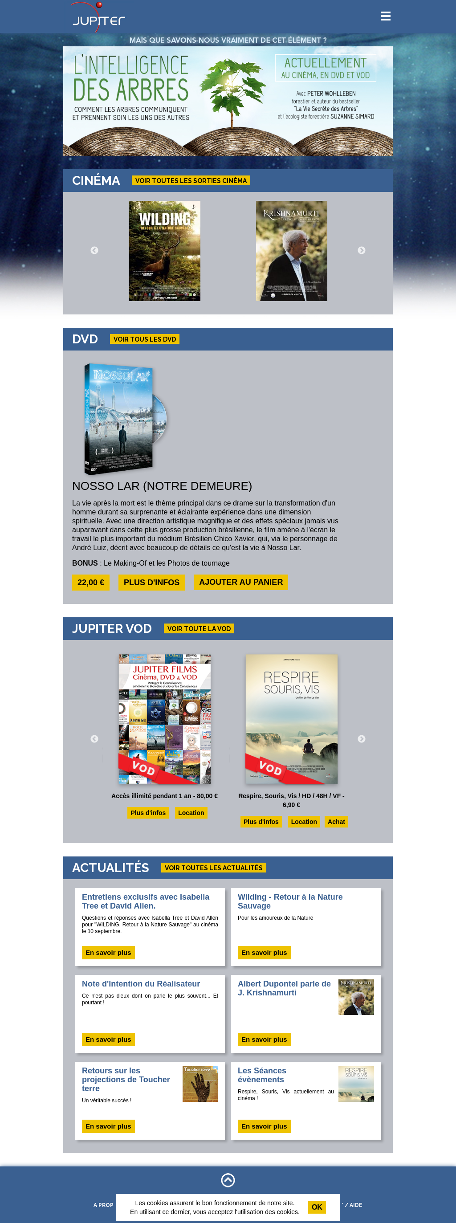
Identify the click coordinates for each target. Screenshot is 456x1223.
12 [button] (374, 150)
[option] (228, 101)
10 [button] (357, 150)
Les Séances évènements (262, 1075)
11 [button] (366, 150)
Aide (356, 1205)
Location (191, 812)
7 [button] (330, 150)
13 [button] (383, 150)
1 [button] (277, 150)
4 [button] (303, 150)
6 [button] (321, 150)
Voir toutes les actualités (214, 868)
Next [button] (361, 250)
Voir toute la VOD (199, 628)
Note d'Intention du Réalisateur (141, 983)
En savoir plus (108, 952)
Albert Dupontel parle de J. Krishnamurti (284, 988)
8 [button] (339, 150)
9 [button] (348, 150)
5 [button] (312, 150)
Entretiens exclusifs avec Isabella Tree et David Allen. (145, 901)
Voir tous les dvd (145, 339)
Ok (317, 1207)
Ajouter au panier (241, 582)
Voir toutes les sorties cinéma (191, 180)
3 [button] (294, 150)
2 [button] (285, 150)
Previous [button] (94, 250)
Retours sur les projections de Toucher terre (126, 1079)
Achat (336, 821)
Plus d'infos (151, 582)
